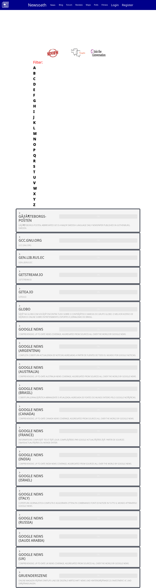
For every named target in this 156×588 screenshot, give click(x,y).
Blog (61, 5)
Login (115, 5)
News (52, 5)
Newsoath (37, 5)
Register (127, 5)
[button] (78, 220)
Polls (96, 5)
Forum (69, 5)
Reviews (79, 5)
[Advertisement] (78, 28)
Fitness (105, 5)
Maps (88, 5)
